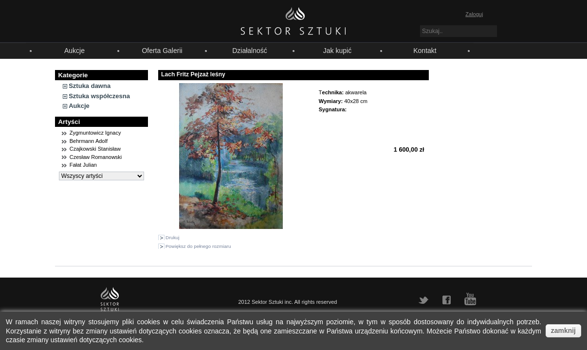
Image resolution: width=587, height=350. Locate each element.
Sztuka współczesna (99, 96)
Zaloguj (474, 14)
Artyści (69, 121)
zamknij (563, 330)
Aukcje (74, 50)
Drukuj (172, 237)
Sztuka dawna (89, 85)
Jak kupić (337, 50)
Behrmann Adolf (89, 141)
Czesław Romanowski (96, 157)
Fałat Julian (83, 165)
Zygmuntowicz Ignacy (95, 133)
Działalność (249, 50)
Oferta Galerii (162, 50)
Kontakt (424, 50)
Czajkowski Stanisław (95, 149)
